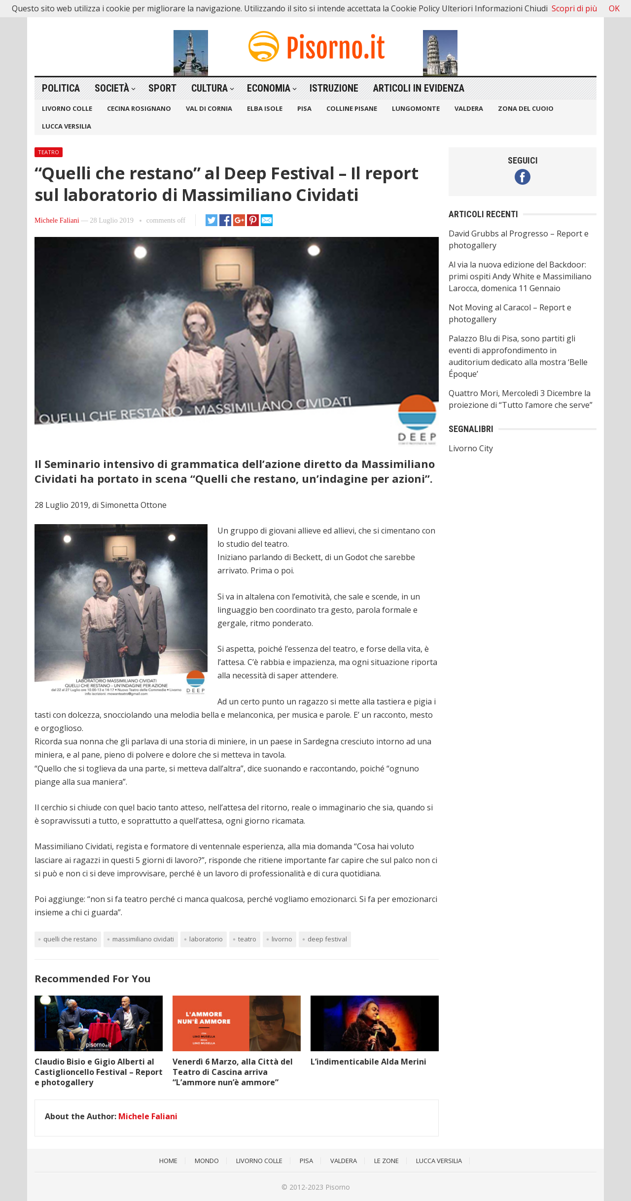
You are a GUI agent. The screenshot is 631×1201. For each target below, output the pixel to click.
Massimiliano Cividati (143, 938)
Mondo (207, 1160)
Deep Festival (327, 938)
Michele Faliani (57, 220)
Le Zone (386, 1160)
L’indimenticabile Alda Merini (368, 1061)
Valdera (469, 108)
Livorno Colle (67, 108)
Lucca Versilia (66, 126)
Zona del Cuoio (526, 108)
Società (112, 88)
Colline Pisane (351, 108)
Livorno (282, 938)
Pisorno (337, 1187)
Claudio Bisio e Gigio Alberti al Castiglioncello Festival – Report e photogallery (99, 1072)
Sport (162, 88)
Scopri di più (574, 8)
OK (614, 8)
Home (168, 1160)
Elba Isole (264, 108)
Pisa (304, 108)
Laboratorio (206, 938)
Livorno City (471, 448)
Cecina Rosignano (139, 108)
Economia (268, 88)
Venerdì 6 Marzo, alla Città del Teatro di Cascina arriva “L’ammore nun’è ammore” (233, 1072)
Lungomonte (416, 108)
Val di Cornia (209, 108)
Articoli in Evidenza (418, 88)
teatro (247, 938)
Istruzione (334, 88)
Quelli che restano (70, 938)
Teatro (48, 152)
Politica (61, 88)
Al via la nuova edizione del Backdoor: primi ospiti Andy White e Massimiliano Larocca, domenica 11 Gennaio (520, 276)
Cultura (209, 88)
